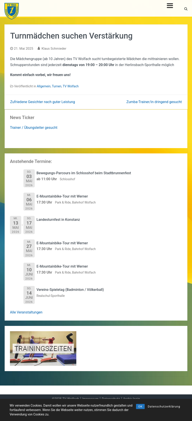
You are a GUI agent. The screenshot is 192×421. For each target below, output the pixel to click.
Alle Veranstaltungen (26, 312)
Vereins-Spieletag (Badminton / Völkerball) (70, 290)
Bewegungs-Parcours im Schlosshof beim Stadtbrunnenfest (83, 173)
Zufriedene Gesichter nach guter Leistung (42, 102)
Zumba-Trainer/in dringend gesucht (154, 102)
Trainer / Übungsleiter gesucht (34, 127)
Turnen (56, 86)
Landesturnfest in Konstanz (58, 219)
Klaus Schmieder (54, 49)
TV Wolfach (71, 86)
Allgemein (43, 86)
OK (140, 406)
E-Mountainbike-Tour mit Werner (62, 196)
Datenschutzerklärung (164, 406)
